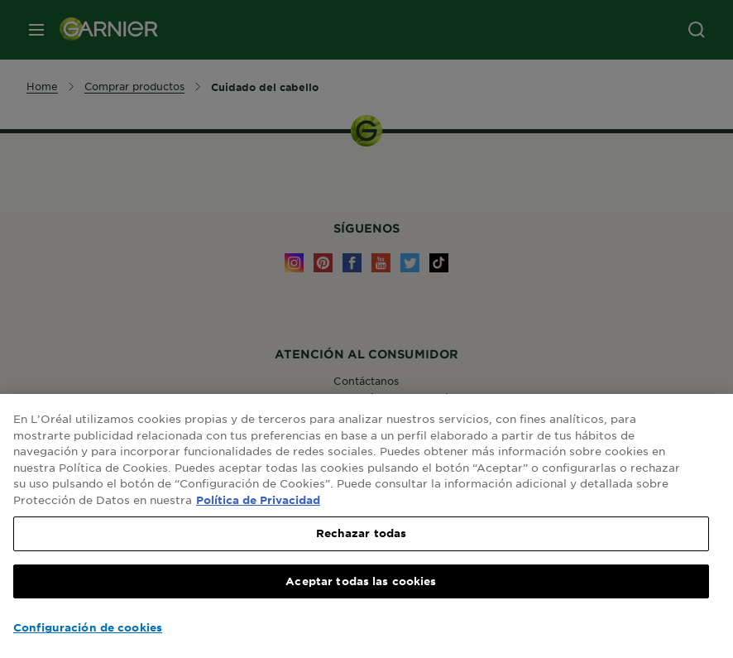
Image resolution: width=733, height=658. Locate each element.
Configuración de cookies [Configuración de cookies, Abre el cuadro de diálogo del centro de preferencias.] (87, 627)
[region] (366, 526)
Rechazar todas (361, 533)
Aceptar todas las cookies (360, 581)
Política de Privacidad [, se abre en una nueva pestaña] (258, 500)
